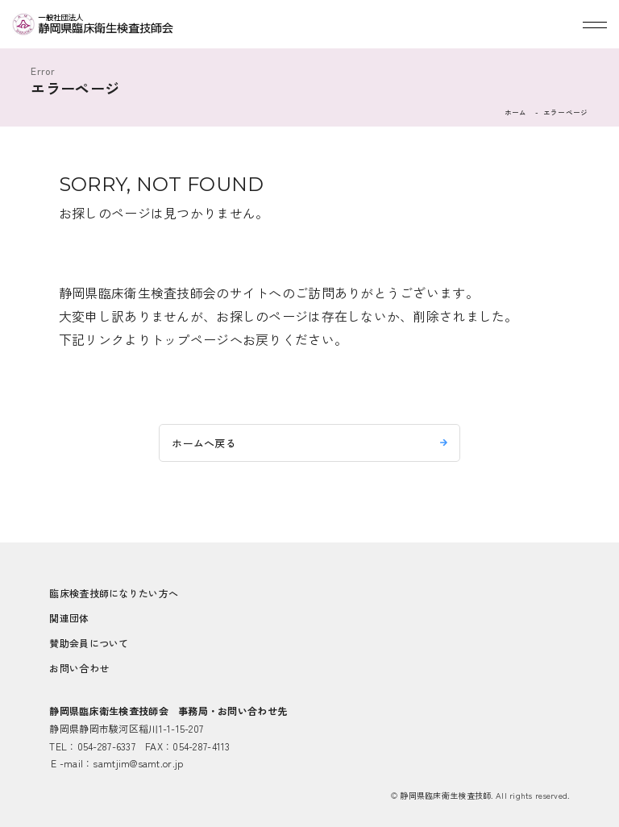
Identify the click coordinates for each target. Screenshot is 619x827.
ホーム (516, 112)
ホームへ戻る (204, 443)
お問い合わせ (79, 668)
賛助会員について (88, 643)
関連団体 (69, 618)
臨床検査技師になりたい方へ (113, 593)
